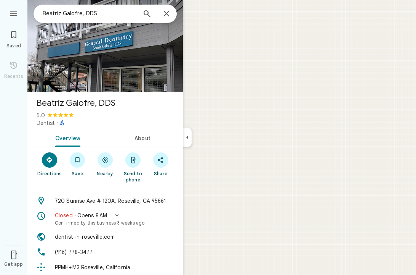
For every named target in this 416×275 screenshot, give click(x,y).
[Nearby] (105, 164)
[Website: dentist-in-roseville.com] (105, 236)
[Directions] (50, 164)
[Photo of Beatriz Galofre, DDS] (105, 46)
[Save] (77, 164)
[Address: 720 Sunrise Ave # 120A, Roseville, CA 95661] (105, 201)
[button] (105, 219)
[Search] (147, 14)
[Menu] (13, 13)
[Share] (160, 164)
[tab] (66, 137)
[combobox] (89, 13)
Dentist (46, 123)
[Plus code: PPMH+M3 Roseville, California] (105, 267)
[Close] (166, 14)
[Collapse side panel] (187, 137)
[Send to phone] (133, 167)
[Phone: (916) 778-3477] (105, 252)
